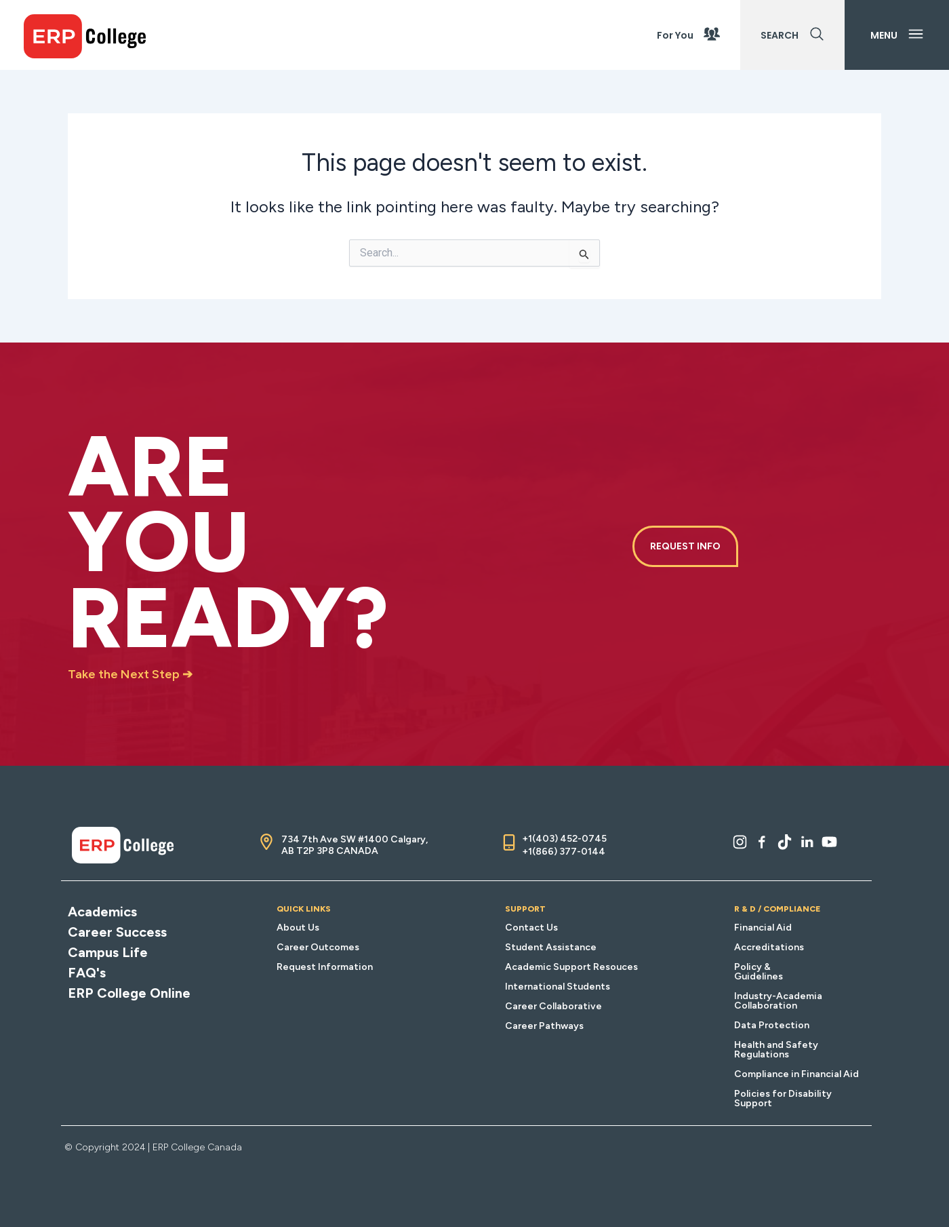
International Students (557, 986)
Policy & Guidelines (758, 971)
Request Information (325, 967)
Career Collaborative (553, 1006)
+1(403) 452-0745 (564, 838)
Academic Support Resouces (571, 967)
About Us (298, 927)
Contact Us (531, 927)
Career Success (117, 932)
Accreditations (769, 947)
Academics (102, 911)
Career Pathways (544, 1026)
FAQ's (87, 973)
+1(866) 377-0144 (563, 851)
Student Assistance (551, 947)
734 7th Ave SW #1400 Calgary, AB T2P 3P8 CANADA (354, 845)
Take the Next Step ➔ (130, 674)
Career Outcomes (318, 947)
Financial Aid (763, 927)
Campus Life (108, 952)
